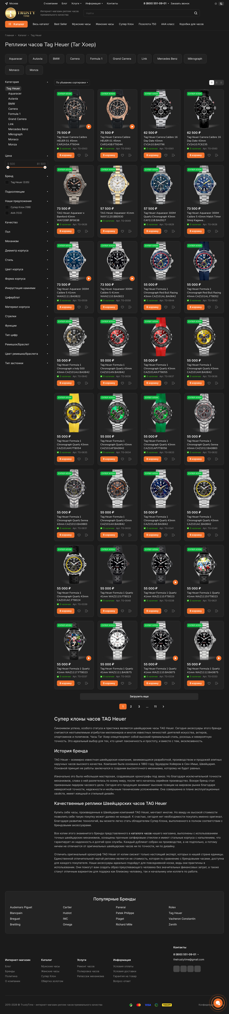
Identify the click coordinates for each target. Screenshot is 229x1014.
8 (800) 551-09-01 (155, 3)
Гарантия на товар (125, 976)
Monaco (13, 139)
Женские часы (50, 971)
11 (155, 706)
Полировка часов (88, 971)
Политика (11, 976)
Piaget (120, 918)
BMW (11, 103)
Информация (122, 960)
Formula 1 (14, 113)
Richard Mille (124, 924)
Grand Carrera (17, 119)
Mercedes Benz (18, 129)
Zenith (173, 924)
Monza (12, 144)
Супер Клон (48, 976)
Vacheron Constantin (182, 918)
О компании (12, 981)
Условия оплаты (123, 966)
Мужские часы (50, 966)
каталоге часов (141, 833)
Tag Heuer (13, 88)
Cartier (67, 907)
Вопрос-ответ (122, 981)
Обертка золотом (52, 981)
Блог (8, 966)
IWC (65, 918)
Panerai (121, 907)
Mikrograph (15, 134)
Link (11, 124)
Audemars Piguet (21, 907)
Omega (67, 924)
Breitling (15, 924)
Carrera (13, 108)
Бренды (10, 971)
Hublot (67, 913)
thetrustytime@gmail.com (188, 959)
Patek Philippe (125, 913)
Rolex (172, 907)
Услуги (81, 960)
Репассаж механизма (90, 976)
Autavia (13, 98)
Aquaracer (14, 93)
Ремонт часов (85, 966)
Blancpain (16, 913)
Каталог (46, 960)
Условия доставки (124, 971)
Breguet (15, 918)
